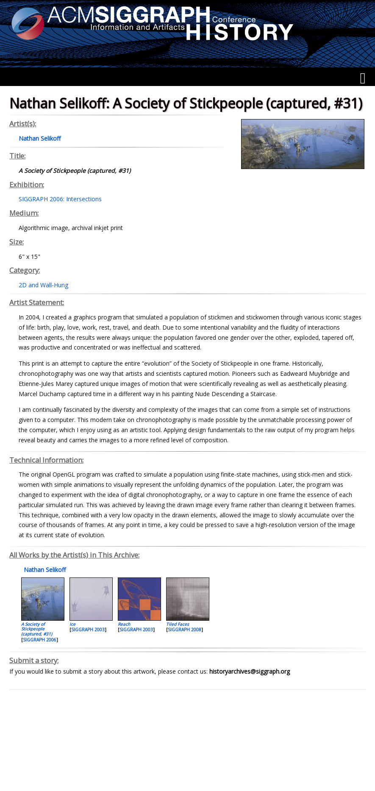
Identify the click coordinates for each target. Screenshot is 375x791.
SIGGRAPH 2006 (39, 640)
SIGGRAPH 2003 (88, 630)
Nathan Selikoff (44, 570)
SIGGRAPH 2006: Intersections (60, 199)
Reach (124, 624)
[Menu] (363, 78)
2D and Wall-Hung (43, 285)
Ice (72, 624)
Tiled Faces (177, 624)
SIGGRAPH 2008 (184, 630)
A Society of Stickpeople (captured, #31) (36, 629)
